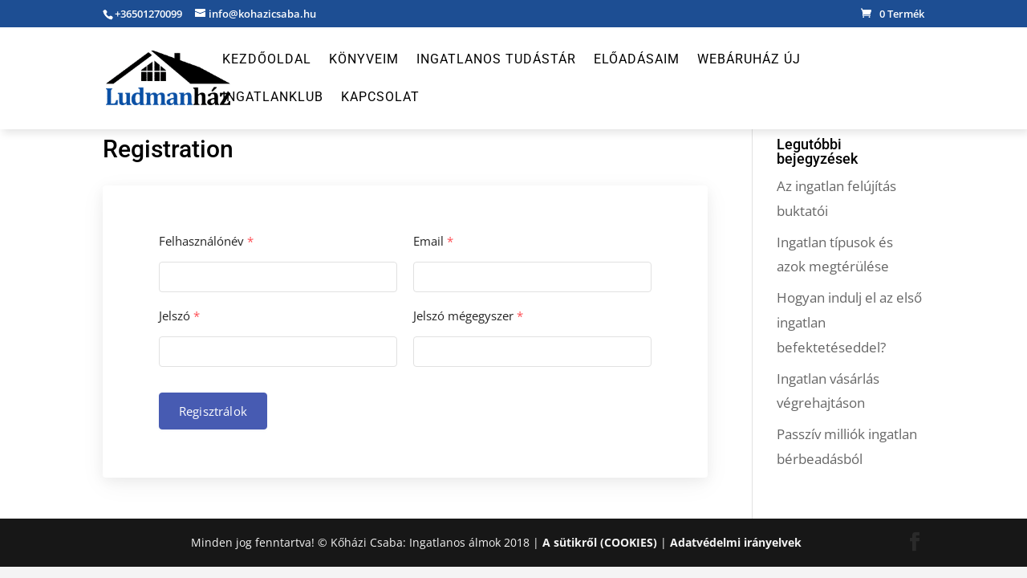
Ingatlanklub (272, 98)
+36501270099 (148, 13)
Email (433, 241)
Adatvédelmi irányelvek (736, 542)
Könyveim (364, 60)
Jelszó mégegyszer (468, 316)
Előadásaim (637, 60)
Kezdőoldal (266, 60)
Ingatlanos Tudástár (496, 60)
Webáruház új (749, 60)
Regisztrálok (213, 411)
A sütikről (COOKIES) (599, 542)
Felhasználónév (206, 241)
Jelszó (179, 316)
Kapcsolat (380, 98)
